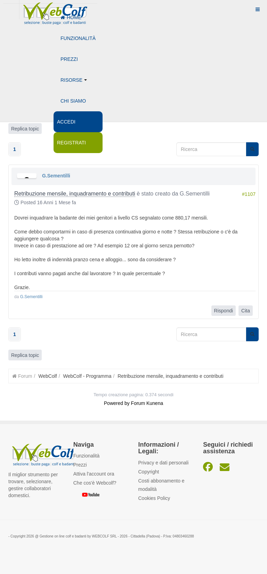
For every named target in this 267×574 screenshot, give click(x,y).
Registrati (71, 142)
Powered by (117, 403)
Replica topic (25, 355)
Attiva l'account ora (93, 474)
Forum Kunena (147, 403)
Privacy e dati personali (163, 462)
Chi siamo (73, 101)
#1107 (249, 194)
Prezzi (69, 59)
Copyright (148, 472)
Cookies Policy (154, 498)
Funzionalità (78, 38)
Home (70, 17)
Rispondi (223, 310)
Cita (245, 310)
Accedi (66, 122)
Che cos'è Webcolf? (94, 483)
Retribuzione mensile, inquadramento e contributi (74, 194)
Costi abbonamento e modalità (161, 485)
